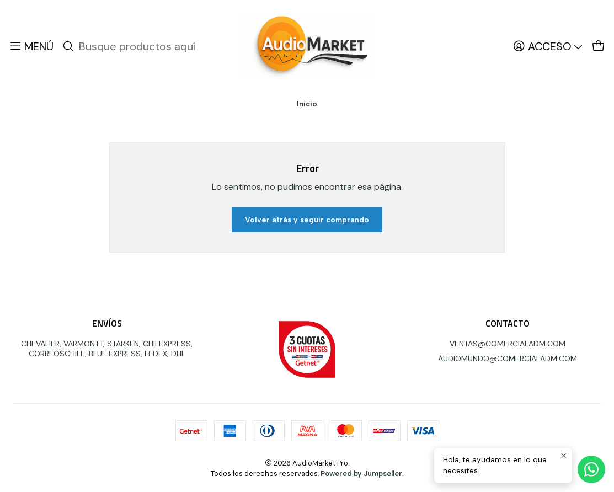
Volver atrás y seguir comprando (307, 219)
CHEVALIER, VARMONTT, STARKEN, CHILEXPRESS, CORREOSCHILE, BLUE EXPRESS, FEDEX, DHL (107, 349)
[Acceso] (548, 46)
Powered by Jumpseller (361, 473)
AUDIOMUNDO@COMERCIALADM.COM (507, 358)
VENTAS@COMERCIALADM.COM (507, 344)
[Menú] (31, 46)
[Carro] (598, 46)
